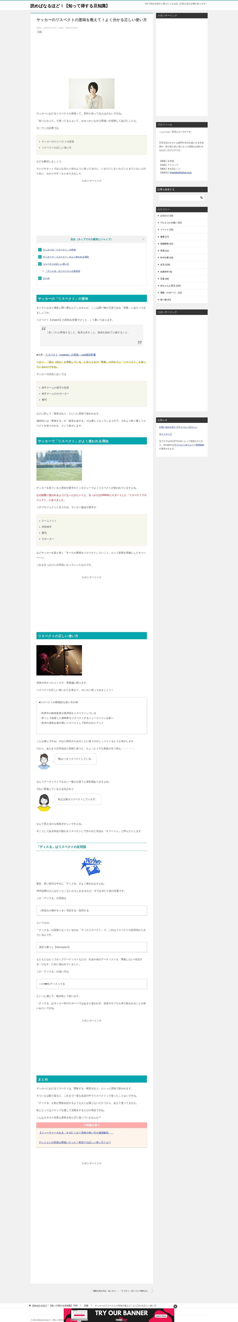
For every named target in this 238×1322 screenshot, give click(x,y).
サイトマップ (165, 441)
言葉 (39, 39)
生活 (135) (165, 271)
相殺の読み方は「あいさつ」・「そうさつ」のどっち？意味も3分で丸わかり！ (123, 1298)
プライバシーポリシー (183, 451)
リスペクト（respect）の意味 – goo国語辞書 (70, 361)
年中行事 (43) (166, 264)
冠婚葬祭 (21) (166, 250)
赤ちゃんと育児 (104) (170, 292)
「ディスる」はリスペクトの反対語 (62, 278)
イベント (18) (166, 236)
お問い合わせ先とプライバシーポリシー (178, 434)
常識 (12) (164, 257)
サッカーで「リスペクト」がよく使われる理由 (66, 263)
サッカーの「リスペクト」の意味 (59, 256)
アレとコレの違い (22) (171, 229)
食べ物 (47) (165, 306)
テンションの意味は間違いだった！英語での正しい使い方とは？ (75, 1149)
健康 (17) (164, 243)
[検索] (182, 205)
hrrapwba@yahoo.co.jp (181, 179)
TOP (55, 1312)
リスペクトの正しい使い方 (56, 271)
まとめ (46, 285)
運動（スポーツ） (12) (171, 299)
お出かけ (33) (166, 222)
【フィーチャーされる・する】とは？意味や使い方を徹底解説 (76, 1139)
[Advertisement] (91, 64)
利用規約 (200, 451)
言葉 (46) (164, 285)
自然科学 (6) (166, 278)
